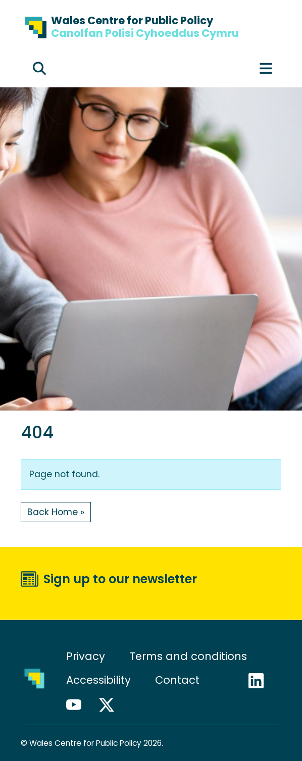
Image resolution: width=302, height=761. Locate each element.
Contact (177, 680)
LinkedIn (260, 680)
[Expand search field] (39, 69)
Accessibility (98, 680)
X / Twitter (111, 705)
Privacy (85, 656)
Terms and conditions (188, 656)
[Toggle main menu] (265, 69)
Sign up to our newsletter (120, 579)
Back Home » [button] (55, 512)
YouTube (78, 705)
